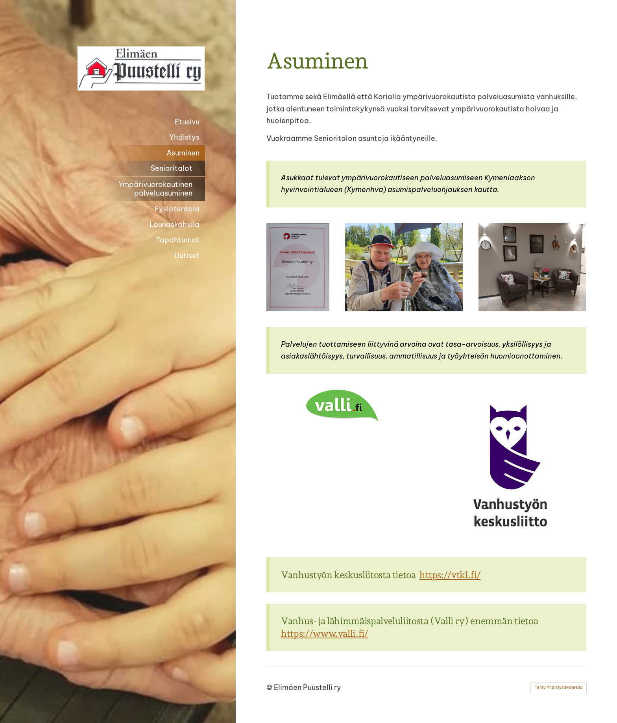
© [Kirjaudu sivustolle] (270, 687)
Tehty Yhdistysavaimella (558, 687)
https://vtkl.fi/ (449, 575)
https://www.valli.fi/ (324, 633)
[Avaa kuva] (297, 267)
